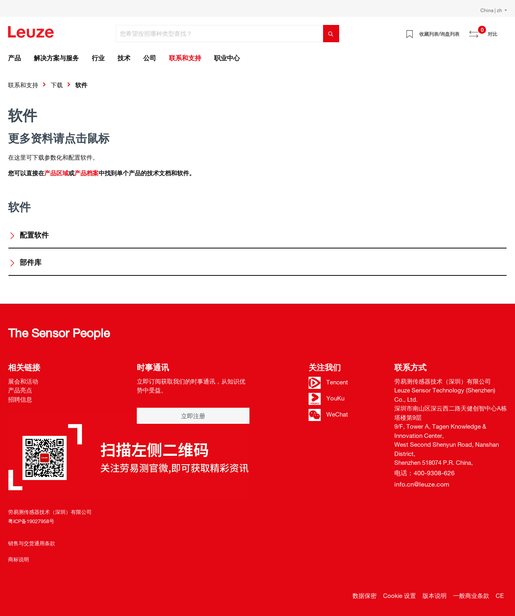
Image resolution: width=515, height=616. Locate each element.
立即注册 (193, 415)
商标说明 (18, 559)
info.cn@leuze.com (421, 484)
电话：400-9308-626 (424, 473)
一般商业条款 (471, 595)
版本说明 (434, 595)
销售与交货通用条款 (31, 543)
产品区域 (56, 173)
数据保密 (364, 595)
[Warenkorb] (502, 31)
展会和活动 (23, 381)
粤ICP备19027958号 (31, 521)
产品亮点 (20, 390)
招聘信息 (20, 399)
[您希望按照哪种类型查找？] (219, 33)
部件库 (25, 262)
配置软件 (29, 234)
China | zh (491, 10)
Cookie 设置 (399, 595)
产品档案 (86, 173)
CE (500, 595)
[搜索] (331, 33)
